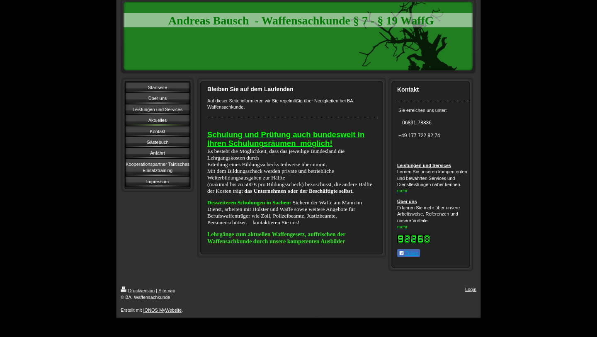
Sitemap (166, 290)
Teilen (408, 253)
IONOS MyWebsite (162, 310)
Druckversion (138, 290)
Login (470, 289)
